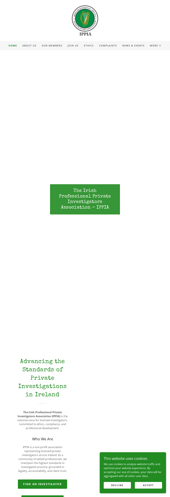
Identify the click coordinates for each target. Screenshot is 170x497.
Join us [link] (73, 45)
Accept (148, 485)
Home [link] (13, 45)
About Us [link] (29, 45)
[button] (155, 46)
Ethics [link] (89, 45)
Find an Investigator (42, 484)
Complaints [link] (108, 45)
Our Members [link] (52, 45)
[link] (85, 20)
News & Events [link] (133, 45)
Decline (117, 485)
